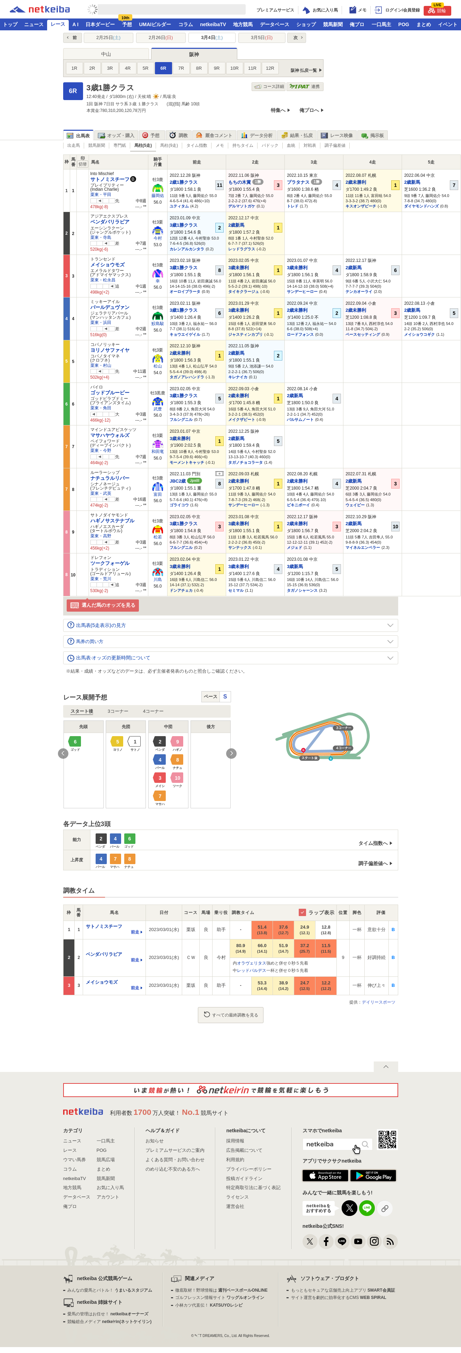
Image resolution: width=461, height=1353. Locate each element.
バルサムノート (300, 419)
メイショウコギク (419, 334)
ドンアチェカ (181, 590)
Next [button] (231, 753)
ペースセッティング (362, 334)
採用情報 (235, 1140)
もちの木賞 (245, 182)
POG (403, 24)
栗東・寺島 (100, 237)
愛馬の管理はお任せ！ (107, 1314)
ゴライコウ (179, 505)
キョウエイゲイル (185, 334)
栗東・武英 (100, 493)
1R (74, 68)
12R (270, 68)
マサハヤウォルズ (109, 435)
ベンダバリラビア (109, 222)
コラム (185, 24)
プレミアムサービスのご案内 (175, 1150)
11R (252, 68)
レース (58, 24)
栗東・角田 (100, 408)
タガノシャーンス (302, 590)
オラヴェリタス (251, 963)
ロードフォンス (300, 334)
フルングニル (181, 419)
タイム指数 (196, 145)
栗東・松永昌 (103, 280)
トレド (292, 206)
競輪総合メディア (109, 1321)
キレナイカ (237, 377)
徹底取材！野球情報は (221, 1290)
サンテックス (239, 547)
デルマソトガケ (241, 206)
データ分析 (256, 135)
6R (163, 68)
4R (128, 68)
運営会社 (235, 1206)
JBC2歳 (186, 481)
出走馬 (73, 145)
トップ (10, 24)
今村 (158, 238)
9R (217, 68)
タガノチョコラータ (245, 462)
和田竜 (157, 451)
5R (146, 68)
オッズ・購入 (116, 135)
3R (110, 68)
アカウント (108, 1197)
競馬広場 (106, 1159)
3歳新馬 (295, 566)
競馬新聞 (333, 24)
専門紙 (119, 145)
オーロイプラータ (185, 291)
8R (199, 68)
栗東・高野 (100, 536)
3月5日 (262, 37)
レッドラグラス (241, 249)
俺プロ (357, 24)
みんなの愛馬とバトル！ (109, 1290)
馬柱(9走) (169, 145)
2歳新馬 (412, 182)
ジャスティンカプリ (245, 334)
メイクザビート (241, 419)
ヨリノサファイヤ (109, 350)
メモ (220, 145)
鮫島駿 (157, 323)
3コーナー (118, 711)
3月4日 (212, 37)
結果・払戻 (297, 135)
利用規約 (235, 1159)
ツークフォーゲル (109, 563)
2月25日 (108, 37)
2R (92, 68)
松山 (158, 366)
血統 (291, 145)
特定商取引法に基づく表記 (253, 1187)
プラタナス (304, 182)
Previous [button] (63, 753)
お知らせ (155, 1140)
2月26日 (161, 37)
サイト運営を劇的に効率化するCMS (338, 1297)
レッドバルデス (251, 970)
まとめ (423, 24)
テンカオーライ (358, 291)
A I (76, 24)
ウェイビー (355, 505)
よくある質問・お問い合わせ (175, 1159)
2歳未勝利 (355, 182)
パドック (270, 145)
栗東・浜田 (100, 322)
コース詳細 (269, 87)
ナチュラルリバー (109, 478)
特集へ (278, 110)
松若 (158, 537)
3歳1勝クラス (183, 225)
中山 (106, 54)
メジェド (294, 547)
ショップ (306, 24)
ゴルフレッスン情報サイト (219, 1297)
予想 (127, 24)
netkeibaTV (213, 24)
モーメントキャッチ (187, 462)
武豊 (158, 409)
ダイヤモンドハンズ (421, 206)
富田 (158, 494)
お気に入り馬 (110, 1187)
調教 (178, 135)
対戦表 (310, 145)
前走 (135, 932)
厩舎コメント (214, 135)
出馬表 (78, 136)
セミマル (236, 590)
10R (234, 68)
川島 (158, 579)
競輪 (437, 9)
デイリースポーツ (378, 1002)
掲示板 (372, 135)
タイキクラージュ (243, 291)
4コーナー (153, 711)
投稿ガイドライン (244, 1178)
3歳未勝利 (238, 267)
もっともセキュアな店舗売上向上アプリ (343, 1290)
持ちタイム (242, 145)
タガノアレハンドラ (187, 377)
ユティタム (179, 206)
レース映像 (337, 135)
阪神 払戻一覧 (304, 70)
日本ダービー (100, 24)
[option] (147, 764)
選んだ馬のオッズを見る (102, 605)
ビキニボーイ (298, 505)
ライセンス (237, 1197)
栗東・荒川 (100, 578)
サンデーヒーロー (302, 291)
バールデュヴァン (109, 307)
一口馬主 (381, 24)
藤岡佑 (157, 195)
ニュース (34, 24)
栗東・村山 (100, 365)
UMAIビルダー (155, 24)
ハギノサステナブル (112, 520)
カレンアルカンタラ (187, 249)
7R (181, 68)
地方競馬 (243, 24)
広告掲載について (244, 1150)
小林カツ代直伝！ (209, 1305)
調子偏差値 (335, 145)
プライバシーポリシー (249, 1169)
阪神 (194, 54)
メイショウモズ (107, 264)
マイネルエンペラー (362, 547)
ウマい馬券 (74, 1159)
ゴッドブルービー (109, 392)
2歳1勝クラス (183, 182)
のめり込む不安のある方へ (173, 1169)
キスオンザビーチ (360, 206)
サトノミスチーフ (109, 179)
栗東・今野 (100, 450)
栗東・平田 (100, 194)
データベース (274, 24)
